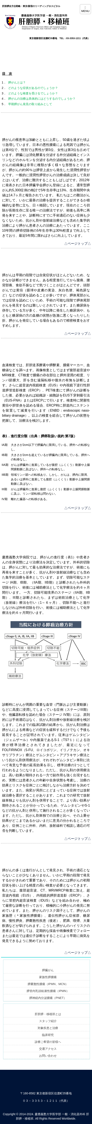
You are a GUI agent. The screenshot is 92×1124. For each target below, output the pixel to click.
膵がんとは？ (17, 82)
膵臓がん (48, 970)
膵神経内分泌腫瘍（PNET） (47, 998)
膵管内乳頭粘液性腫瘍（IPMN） (48, 991)
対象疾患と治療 (48, 1028)
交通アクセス (48, 1048)
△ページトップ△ (77, 243)
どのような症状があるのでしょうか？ (33, 88)
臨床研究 (48, 1035)
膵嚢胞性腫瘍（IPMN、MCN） (48, 984)
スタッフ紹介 (48, 1021)
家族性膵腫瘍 (48, 977)
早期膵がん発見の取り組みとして (30, 104)
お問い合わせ (48, 1055)
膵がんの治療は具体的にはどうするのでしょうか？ (41, 98)
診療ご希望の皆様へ (48, 1041)
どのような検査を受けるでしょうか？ (33, 93)
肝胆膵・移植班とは (48, 1014)
